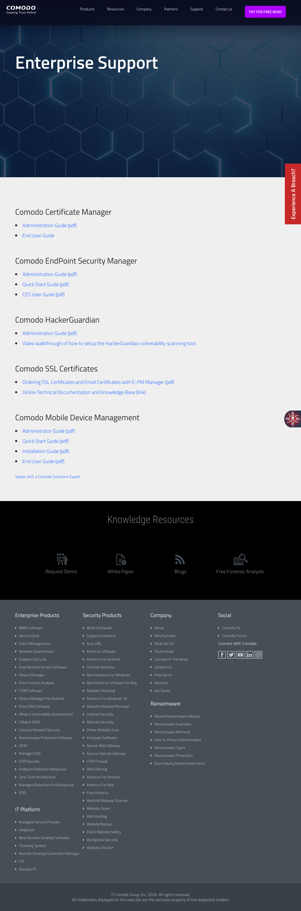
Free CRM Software (34, 706)
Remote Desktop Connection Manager (49, 853)
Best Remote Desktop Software (44, 838)
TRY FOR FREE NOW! (265, 12)
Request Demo (61, 571)
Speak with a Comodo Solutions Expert (47, 476)
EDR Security (29, 761)
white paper (121, 571)
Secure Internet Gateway (106, 753)
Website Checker (100, 847)
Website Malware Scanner (107, 800)
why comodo (164, 636)
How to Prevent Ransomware (177, 740)
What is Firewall (99, 628)
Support (196, 9)
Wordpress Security (102, 840)
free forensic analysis (240, 571)
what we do (164, 643)
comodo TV (231, 628)
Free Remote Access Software (43, 667)
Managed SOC (30, 753)
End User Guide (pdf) (43, 461)
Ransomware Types (169, 747)
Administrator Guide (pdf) (48, 431)
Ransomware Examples (172, 724)
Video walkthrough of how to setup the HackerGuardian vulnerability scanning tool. (109, 343)
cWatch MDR (29, 722)
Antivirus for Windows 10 (107, 698)
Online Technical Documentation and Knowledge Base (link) (84, 392)
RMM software (31, 628)
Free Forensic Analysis (36, 683)
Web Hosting (97, 816)
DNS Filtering (97, 769)
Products (87, 9)
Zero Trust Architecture (37, 777)
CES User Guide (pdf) (43, 294)
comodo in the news (171, 659)
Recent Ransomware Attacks (177, 716)
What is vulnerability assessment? (46, 714)
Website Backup (99, 824)
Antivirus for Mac (100, 785)
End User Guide (38, 235)
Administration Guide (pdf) (49, 225)
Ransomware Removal (172, 732)
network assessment (36, 651)
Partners (171, 9)
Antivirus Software (101, 651)
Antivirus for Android (103, 659)
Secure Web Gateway (103, 745)
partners (161, 683)
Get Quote (162, 691)
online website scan (103, 730)
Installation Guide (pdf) (45, 451)
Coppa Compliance (101, 636)
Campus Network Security (39, 730)
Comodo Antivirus (101, 667)
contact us (162, 667)
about (159, 628)
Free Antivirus (98, 793)
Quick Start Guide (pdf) (45, 284)
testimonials (164, 651)
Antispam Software (102, 738)
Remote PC (28, 869)
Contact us (224, 9)
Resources (115, 9)
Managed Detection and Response (46, 785)
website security (100, 722)
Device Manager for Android (41, 698)
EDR (22, 793)
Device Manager (32, 675)
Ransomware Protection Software (45, 738)
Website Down (98, 808)
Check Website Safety (104, 832)
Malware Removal (101, 691)
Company (144, 9)
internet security (100, 714)
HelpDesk (26, 830)
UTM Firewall (97, 761)
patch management (34, 643)
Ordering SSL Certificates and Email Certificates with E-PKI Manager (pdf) (98, 382)
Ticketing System (32, 845)
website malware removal (108, 706)
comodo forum (234, 636)
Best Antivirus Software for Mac (112, 683)
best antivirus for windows (108, 675)
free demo (163, 675)
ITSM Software (30, 691)
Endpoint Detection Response (42, 769)
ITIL (22, 861)
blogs (180, 571)
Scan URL (94, 643)
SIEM (23, 745)
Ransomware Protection (173, 755)
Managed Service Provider (39, 822)
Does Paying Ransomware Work (179, 763)
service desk (29, 636)
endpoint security (33, 659)
